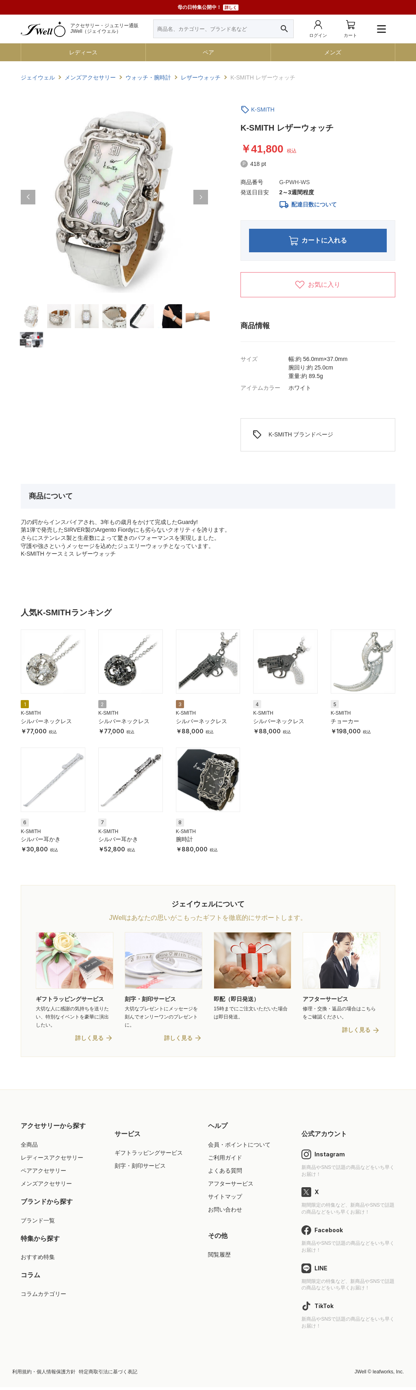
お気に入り (317, 287)
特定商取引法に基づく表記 (108, 1374)
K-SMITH (263, 109)
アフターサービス (231, 1186)
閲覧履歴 (219, 1257)
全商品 (29, 1147)
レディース (83, 52)
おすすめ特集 (38, 1260)
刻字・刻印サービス (140, 1168)
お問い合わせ (225, 1213)
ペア (208, 52)
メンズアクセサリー (46, 1186)
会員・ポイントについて (239, 1147)
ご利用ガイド (225, 1160)
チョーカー (345, 723)
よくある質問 (225, 1173)
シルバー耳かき (41, 841)
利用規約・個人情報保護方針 (44, 1374)
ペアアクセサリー (43, 1173)
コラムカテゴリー (43, 1296)
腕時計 (184, 841)
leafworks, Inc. (388, 1374)
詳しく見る (89, 1041)
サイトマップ (225, 1200)
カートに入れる (318, 241)
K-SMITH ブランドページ (292, 437)
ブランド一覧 (38, 1223)
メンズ (332, 52)
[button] (28, 197)
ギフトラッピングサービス (149, 1155)
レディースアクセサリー (52, 1160)
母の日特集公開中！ (208, 7)
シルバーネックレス (46, 723)
